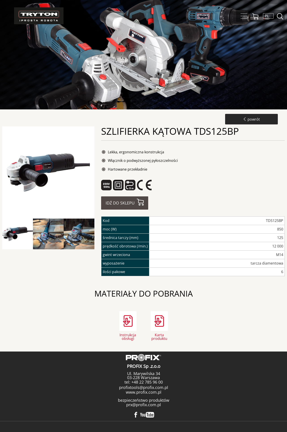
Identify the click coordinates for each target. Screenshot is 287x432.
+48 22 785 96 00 (146, 382)
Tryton (38, 15)
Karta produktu (159, 336)
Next (98, 234)
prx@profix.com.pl (143, 404)
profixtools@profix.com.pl (143, 387)
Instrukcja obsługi (128, 336)
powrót (251, 119)
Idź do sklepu (120, 203)
